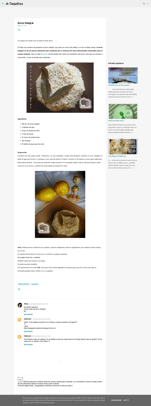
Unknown (27, 319)
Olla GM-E (34, 284)
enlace (45, 54)
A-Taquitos (14, 3)
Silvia (26, 304)
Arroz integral (23, 284)
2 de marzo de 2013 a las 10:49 (41, 336)
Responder (28, 314)
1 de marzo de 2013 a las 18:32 (41, 319)
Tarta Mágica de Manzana (117, 156)
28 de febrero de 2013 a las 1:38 (38, 304)
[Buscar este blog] (138, 3)
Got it (126, 400)
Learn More (116, 400)
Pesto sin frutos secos (116, 120)
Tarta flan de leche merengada (118, 85)
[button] (19, 30)
